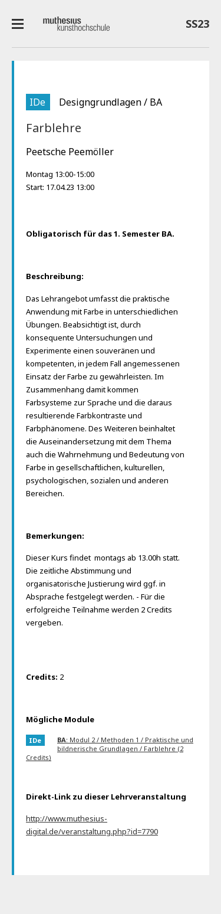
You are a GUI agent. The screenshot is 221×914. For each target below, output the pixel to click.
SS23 (197, 26)
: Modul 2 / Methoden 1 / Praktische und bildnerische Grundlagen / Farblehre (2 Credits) (109, 748)
